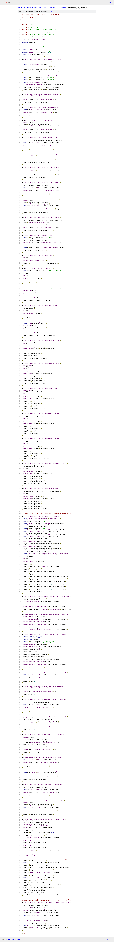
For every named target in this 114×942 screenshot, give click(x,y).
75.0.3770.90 (42, 8)
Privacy (14, 939)
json (111, 939)
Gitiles (9, 939)
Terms (18, 939)
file (50, 11)
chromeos (52, 8)
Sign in (110, 2)
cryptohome (62, 8)
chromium (21, 8)
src (36, 8)
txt (107, 939)
